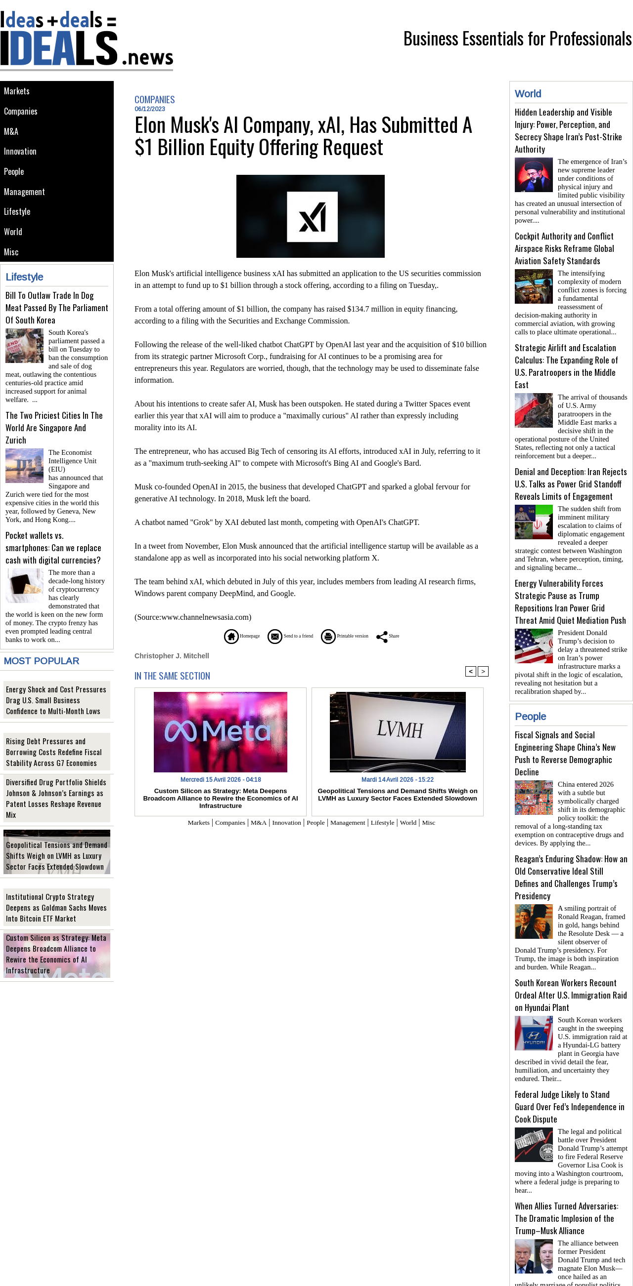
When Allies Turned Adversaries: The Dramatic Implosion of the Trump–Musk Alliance (566, 1182)
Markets (18, 92)
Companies (23, 114)
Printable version (358, 636)
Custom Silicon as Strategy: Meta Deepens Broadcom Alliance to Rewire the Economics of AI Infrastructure (54, 949)
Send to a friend (282, 636)
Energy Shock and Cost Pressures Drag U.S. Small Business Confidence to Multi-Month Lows (56, 690)
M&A (12, 136)
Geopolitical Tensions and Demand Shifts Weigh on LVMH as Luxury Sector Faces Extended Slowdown (56, 846)
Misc (12, 270)
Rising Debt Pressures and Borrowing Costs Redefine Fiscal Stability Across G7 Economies (55, 742)
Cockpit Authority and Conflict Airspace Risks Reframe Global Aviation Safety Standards (564, 244)
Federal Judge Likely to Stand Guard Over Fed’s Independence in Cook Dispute (570, 1074)
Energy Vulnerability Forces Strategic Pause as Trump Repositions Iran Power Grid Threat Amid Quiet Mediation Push (570, 585)
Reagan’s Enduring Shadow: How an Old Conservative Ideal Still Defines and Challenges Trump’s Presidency (571, 853)
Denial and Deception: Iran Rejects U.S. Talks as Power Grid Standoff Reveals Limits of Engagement (571, 471)
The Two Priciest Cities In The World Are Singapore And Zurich (54, 434)
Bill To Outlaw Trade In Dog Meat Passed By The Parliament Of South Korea (56, 326)
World (14, 247)
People (16, 181)
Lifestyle (19, 225)
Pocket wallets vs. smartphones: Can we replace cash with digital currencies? (53, 542)
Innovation (22, 159)
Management (26, 203)
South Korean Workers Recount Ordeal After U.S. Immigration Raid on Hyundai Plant (571, 967)
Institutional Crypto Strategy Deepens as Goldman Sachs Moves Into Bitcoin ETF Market (55, 898)
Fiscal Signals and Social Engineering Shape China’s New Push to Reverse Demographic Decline (565, 733)
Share (417, 636)
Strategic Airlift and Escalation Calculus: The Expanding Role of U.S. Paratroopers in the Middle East (566, 358)
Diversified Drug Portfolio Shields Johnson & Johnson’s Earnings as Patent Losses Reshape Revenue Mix (56, 794)
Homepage (214, 636)
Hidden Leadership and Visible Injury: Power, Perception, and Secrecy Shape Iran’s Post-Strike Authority (568, 130)
